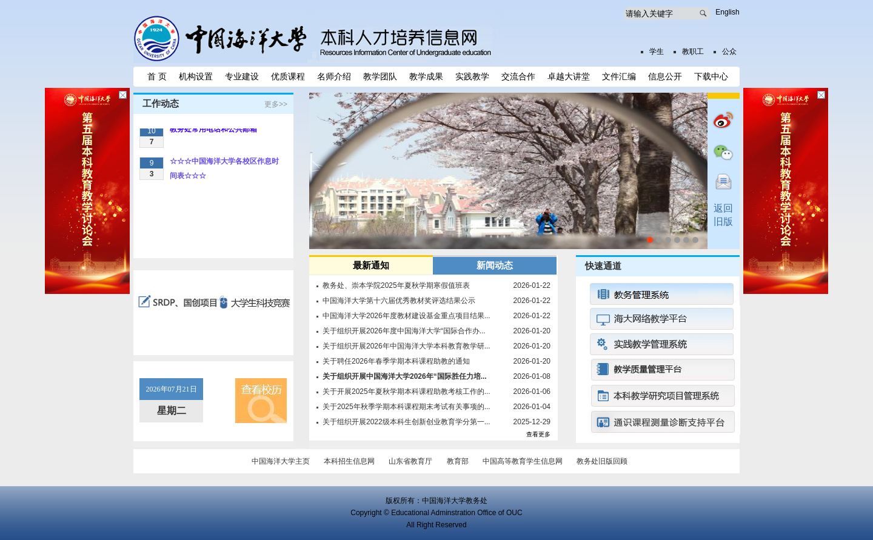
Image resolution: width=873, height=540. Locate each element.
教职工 (693, 51)
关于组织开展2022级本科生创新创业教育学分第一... (406, 422)
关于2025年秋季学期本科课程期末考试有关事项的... (406, 406)
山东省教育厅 (410, 461)
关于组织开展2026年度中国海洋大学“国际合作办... (404, 331)
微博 (722, 123)
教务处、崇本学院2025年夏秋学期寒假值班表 (396, 285)
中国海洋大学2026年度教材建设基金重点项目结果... (406, 316)
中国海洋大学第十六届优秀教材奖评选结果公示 (399, 300)
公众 (729, 51)
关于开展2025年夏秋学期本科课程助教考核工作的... (406, 391)
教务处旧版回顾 (602, 461)
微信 (722, 153)
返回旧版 (723, 214)
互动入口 (722, 184)
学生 (656, 51)
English (727, 12)
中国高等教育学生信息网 (523, 461)
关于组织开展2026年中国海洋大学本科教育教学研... (406, 346)
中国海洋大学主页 (281, 461)
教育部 (458, 461)
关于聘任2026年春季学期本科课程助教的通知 (396, 361)
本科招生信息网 (349, 461)
